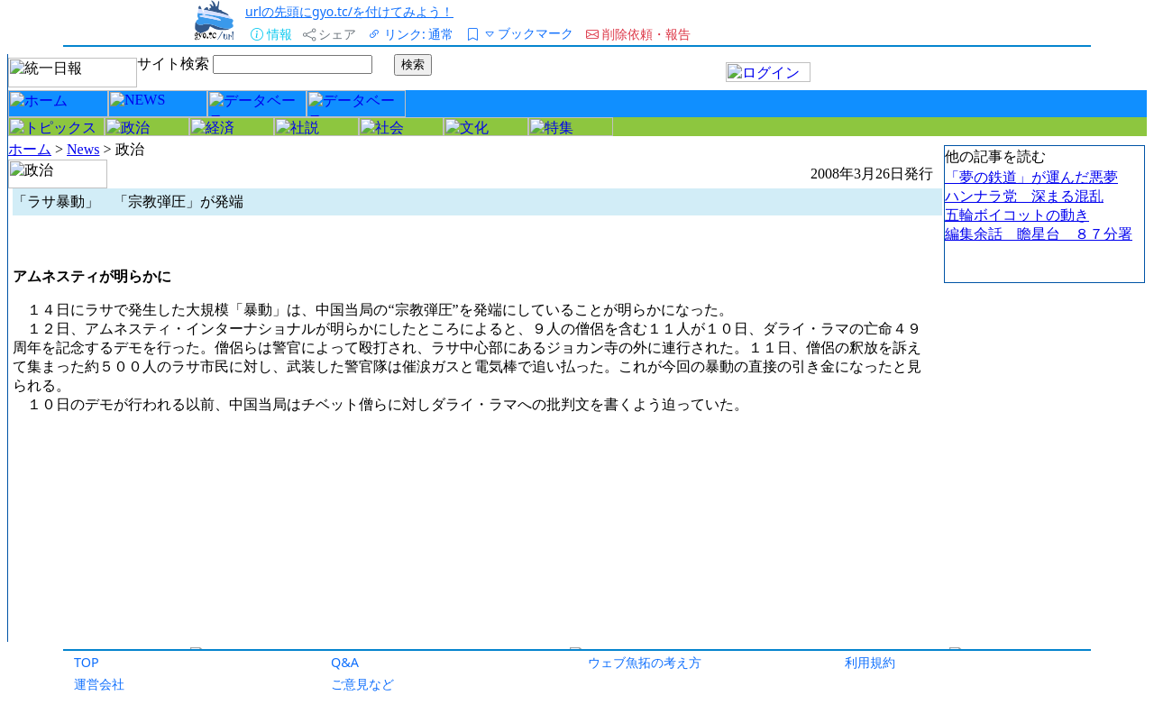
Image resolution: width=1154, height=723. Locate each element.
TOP (86, 662)
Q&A (345, 662)
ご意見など (362, 683)
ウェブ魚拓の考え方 (644, 662)
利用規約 (870, 662)
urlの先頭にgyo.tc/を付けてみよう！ (349, 11)
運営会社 (99, 683)
